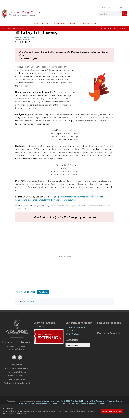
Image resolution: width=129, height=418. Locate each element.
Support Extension (120, 28)
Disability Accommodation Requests (96, 404)
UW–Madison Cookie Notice (16, 413)
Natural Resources (17, 379)
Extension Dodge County (24, 12)
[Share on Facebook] (20, 43)
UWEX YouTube (72, 334)
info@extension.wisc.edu (52, 401)
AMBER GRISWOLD (28, 37)
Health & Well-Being (17, 372)
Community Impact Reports (65, 23)
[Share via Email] (26, 43)
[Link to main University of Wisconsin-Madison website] (17, 333)
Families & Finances (17, 376)
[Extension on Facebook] (14, 359)
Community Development (17, 368)
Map (104, 8)
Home (35, 23)
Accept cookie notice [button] (111, 411)
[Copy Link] (29, 42)
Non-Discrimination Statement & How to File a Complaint (55, 404)
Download (42, 292)
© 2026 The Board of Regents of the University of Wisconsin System (93, 401)
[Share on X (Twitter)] (23, 43)
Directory (113, 8)
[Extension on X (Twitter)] (20, 359)
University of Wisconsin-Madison (12, 28)
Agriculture (17, 364)
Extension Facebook (88, 23)
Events (123, 8)
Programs (46, 23)
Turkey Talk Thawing (25, 291)
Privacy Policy (24, 404)
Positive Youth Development (17, 383)
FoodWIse (30, 301)
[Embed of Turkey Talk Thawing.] (64, 256)
